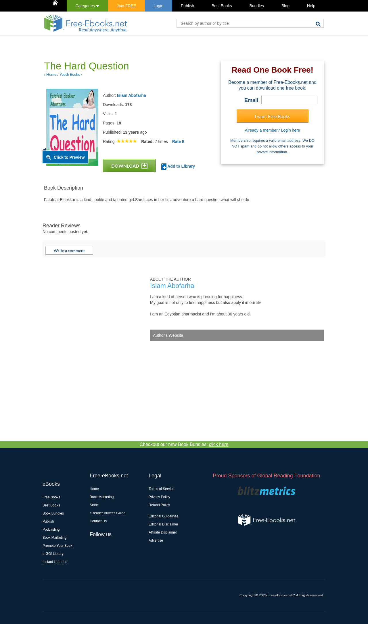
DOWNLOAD (129, 166)
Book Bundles (53, 513)
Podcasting (51, 529)
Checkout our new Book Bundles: (184, 444)
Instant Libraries (55, 562)
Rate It (178, 141)
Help (311, 5)
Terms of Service (161, 489)
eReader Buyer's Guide (107, 513)
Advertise (156, 540)
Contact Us (98, 521)
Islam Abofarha (131, 95)
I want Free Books (272, 116)
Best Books (222, 5)
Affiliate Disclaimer (163, 532)
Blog (285, 5)
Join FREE (126, 5)
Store (94, 505)
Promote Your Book (57, 546)
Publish (187, 5)
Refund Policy (159, 505)
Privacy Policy (159, 497)
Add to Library (178, 166)
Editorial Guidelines (163, 516)
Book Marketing (54, 538)
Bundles (256, 5)
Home (94, 489)
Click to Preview (69, 157)
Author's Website (168, 335)
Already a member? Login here (272, 130)
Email (251, 100)
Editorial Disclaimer (163, 524)
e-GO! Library (53, 554)
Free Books (51, 497)
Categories (87, 5)
